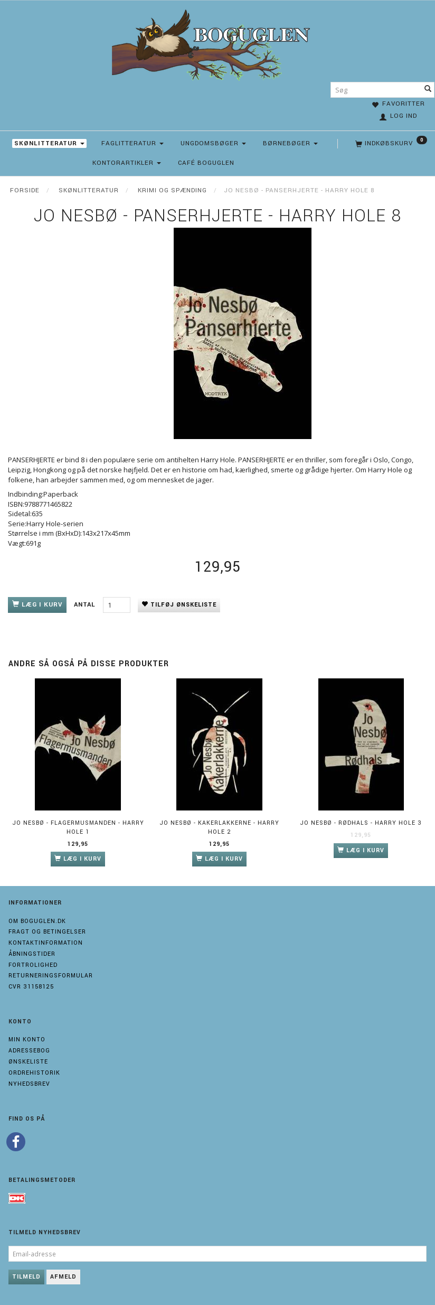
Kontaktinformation (45, 943)
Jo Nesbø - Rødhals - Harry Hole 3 (361, 823)
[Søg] (428, 90)
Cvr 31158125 (31, 987)
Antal (86, 604)
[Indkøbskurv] (390, 143)
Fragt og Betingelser (47, 932)
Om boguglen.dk (37, 921)
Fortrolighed (33, 965)
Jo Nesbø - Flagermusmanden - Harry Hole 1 (78, 827)
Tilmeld (26, 1277)
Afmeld (63, 1277)
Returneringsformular (50, 976)
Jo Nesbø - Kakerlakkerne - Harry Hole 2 (219, 827)
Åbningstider (31, 954)
